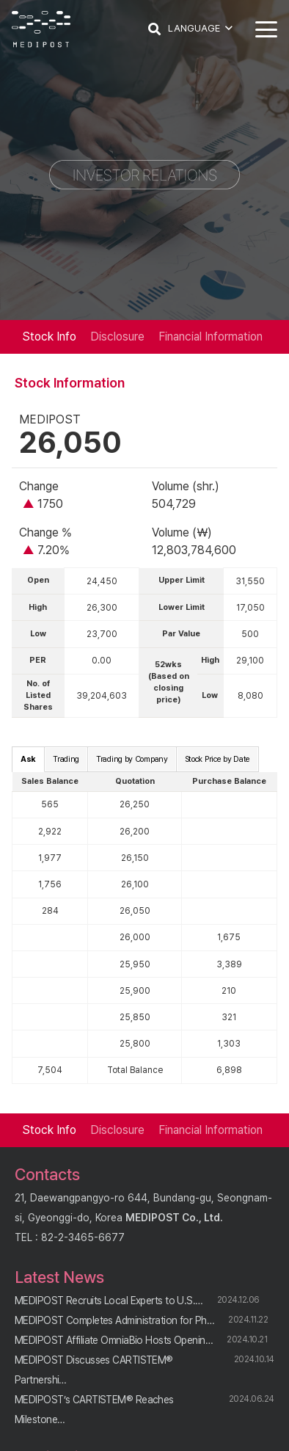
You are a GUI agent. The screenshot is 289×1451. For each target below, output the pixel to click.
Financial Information (210, 336)
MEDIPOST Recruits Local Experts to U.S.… (109, 1300)
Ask (28, 759)
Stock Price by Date (217, 759)
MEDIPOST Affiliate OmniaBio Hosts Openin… (114, 1340)
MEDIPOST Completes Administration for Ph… (114, 1320)
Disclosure (117, 336)
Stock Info (49, 336)
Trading (66, 759)
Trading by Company (132, 759)
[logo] (41, 29)
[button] (154, 29)
